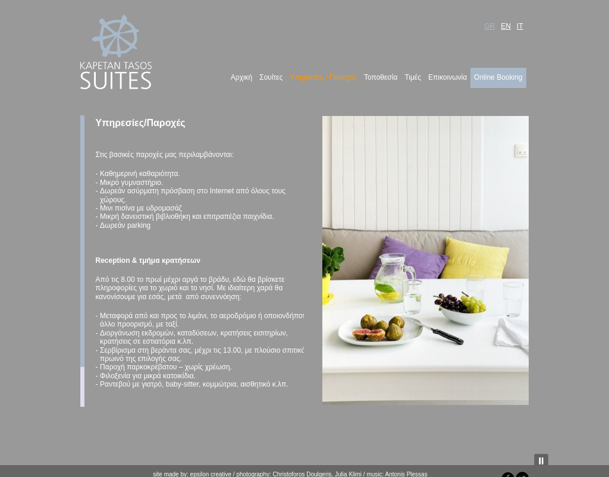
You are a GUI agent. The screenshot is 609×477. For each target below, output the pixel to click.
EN (506, 26)
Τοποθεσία (380, 77)
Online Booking (498, 77)
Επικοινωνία (447, 77)
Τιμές (412, 77)
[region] (425, 260)
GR (489, 26)
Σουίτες (270, 77)
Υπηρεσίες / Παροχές (323, 77)
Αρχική (241, 77)
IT (520, 26)
